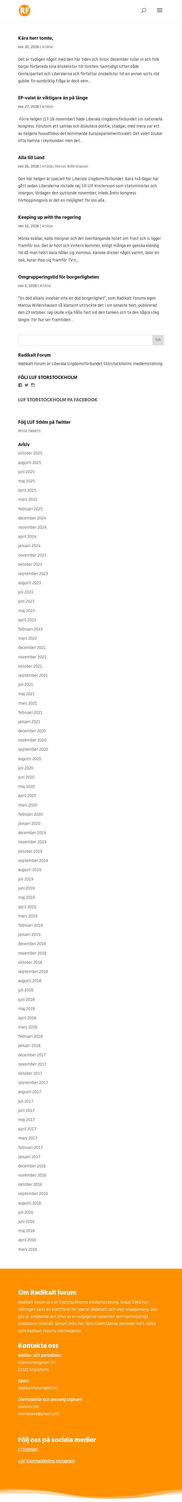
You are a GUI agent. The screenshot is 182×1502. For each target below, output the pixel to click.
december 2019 (32, 833)
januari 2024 (29, 546)
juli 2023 (25, 592)
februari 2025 (30, 509)
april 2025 (27, 490)
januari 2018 (29, 1046)
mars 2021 (27, 704)
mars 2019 (27, 916)
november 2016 (32, 1175)
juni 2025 (26, 472)
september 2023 (33, 574)
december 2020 (32, 731)
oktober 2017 (30, 1074)
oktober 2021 (30, 666)
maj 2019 (26, 898)
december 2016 (32, 1166)
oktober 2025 (30, 453)
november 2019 (32, 842)
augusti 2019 (29, 870)
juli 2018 (25, 990)
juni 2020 (26, 777)
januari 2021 (29, 722)
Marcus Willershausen (71, 167)
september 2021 (33, 676)
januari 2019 (29, 935)
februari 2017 (30, 1148)
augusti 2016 (29, 1203)
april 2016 (27, 1240)
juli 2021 (25, 685)
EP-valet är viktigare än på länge (53, 98)
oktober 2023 (30, 565)
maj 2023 (26, 611)
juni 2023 (26, 601)
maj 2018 (26, 1009)
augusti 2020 (29, 759)
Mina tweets (29, 431)
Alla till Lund (31, 157)
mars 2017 (27, 1138)
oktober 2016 (30, 1185)
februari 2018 (30, 1037)
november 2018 (32, 953)
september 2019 (33, 861)
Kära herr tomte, (35, 38)
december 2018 (32, 944)
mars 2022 (27, 639)
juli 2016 (25, 1213)
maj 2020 (26, 787)
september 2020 (33, 750)
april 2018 (27, 1018)
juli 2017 (25, 1102)
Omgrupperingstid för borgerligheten (58, 277)
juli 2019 (25, 879)
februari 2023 (30, 629)
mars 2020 (27, 805)
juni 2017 (26, 1111)
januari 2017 (29, 1157)
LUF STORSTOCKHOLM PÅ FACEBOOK (58, 400)
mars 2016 (27, 1250)
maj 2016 (26, 1231)
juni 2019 (26, 888)
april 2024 (27, 537)
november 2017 (32, 1064)
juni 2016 (26, 1222)
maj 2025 (26, 481)
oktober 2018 (30, 963)
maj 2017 (26, 1120)
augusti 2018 (29, 981)
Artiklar (47, 47)
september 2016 (33, 1194)
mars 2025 (27, 500)
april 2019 (27, 907)
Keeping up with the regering (49, 217)
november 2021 (32, 657)
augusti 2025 (29, 463)
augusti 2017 (29, 1092)
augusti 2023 (29, 583)
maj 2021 (26, 694)
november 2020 (32, 740)
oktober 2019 (30, 852)
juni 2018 (26, 1000)
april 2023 (27, 620)
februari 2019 (30, 926)
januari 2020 (29, 824)
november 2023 (32, 555)
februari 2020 (30, 815)
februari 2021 (30, 713)
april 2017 (27, 1129)
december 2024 (32, 518)
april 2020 (27, 796)
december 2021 (32, 648)
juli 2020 (25, 768)
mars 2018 (27, 1027)
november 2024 (32, 528)
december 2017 (32, 1055)
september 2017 (33, 1083)
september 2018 (33, 972)
